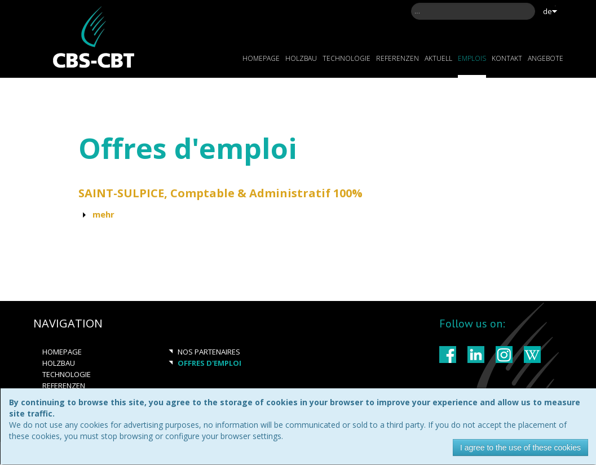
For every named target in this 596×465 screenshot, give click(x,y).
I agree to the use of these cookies (520, 447)
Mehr (103, 214)
